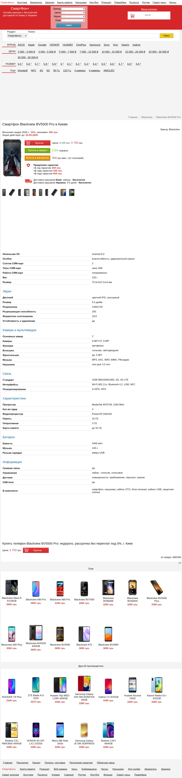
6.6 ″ (112, 64)
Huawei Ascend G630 (132, 697)
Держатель (36, 2)
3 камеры (80, 70)
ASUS (21, 44)
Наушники (81, 2)
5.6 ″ (28, 64)
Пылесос (134, 2)
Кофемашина (89, 769)
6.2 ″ (78, 64)
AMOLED (109, 70)
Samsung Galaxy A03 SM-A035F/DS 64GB (84, 697)
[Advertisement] (91, 94)
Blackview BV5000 (60, 644)
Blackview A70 (84, 644)
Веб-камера (60, 769)
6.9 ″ (138, 64)
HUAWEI (68, 44)
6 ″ (62, 64)
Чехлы (172, 2)
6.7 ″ (121, 64)
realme (136, 44)
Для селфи (134, 769)
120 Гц (67, 70)
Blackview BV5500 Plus (157, 599)
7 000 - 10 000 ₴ (89, 51)
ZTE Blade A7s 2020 (36, 697)
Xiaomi (125, 44)
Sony (106, 44)
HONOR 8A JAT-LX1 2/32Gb (36, 742)
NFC (33, 70)
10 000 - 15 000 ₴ (112, 51)
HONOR (54, 44)
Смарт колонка (10, 774)
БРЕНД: (11, 44)
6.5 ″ (104, 64)
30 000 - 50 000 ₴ (28, 57)
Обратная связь (106, 762)
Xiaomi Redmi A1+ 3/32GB (157, 697)
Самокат (69, 774)
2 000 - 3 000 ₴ (26, 51)
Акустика (22, 2)
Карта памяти (64, 2)
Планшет (106, 2)
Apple (31, 44)
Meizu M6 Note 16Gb (60, 742)
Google (42, 44)
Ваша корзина (149, 9)
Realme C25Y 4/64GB (108, 742)
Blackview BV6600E (108, 599)
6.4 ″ (95, 64)
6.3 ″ (86, 64)
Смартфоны (7, 2)
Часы (74, 769)
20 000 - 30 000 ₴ (159, 51)
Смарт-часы (159, 2)
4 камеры (94, 70)
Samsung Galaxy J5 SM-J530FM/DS (84, 742)
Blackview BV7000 (84, 599)
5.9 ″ (54, 64)
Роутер (146, 2)
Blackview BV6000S (132, 599)
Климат (56, 774)
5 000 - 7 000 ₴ (67, 51)
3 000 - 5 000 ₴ (47, 51)
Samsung (94, 44)
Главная (7, 762)
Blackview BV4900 (108, 644)
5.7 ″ (37, 64)
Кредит (37, 762)
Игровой (23, 70)
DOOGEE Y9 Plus (12, 697)
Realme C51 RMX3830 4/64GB (11, 742)
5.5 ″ (20, 64)
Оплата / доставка (55, 762)
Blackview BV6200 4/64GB (36, 645)
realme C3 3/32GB (108, 697)
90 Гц (56, 70)
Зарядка (49, 2)
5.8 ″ (46, 64)
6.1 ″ (69, 64)
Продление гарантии (81, 762)
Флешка (107, 774)
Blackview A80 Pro (60, 599)
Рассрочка (22, 762)
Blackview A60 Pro (36, 599)
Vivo (115, 44)
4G (41, 70)
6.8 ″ (129, 64)
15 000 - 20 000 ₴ (135, 51)
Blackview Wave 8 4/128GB (11, 599)
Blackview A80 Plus (11, 644)
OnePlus (81, 44)
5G (48, 70)
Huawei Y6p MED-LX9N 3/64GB (60, 697)
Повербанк (120, 2)
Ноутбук (93, 2)
